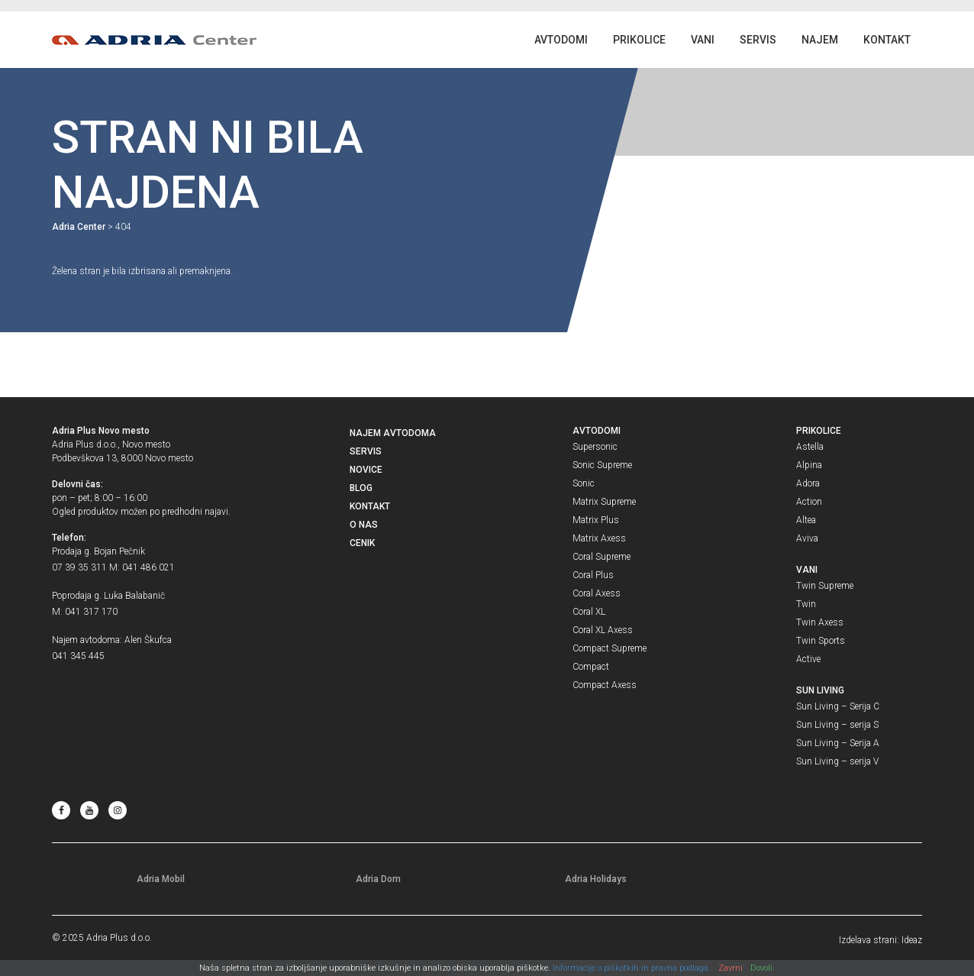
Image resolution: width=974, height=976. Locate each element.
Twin (806, 604)
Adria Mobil (161, 879)
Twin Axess (819, 622)
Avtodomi (561, 40)
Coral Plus (593, 575)
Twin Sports (820, 640)
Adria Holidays (596, 879)
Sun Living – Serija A (837, 743)
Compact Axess (604, 685)
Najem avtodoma (393, 433)
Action (809, 501)
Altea (806, 520)
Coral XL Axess (602, 630)
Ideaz (911, 940)
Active (808, 659)
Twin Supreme (824, 585)
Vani (702, 40)
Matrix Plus (595, 520)
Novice (366, 469)
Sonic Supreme (602, 465)
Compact (590, 666)
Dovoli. (762, 968)
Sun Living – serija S (837, 724)
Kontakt (887, 40)
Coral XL (588, 611)
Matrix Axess (599, 538)
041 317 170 (91, 611)
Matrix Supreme (604, 501)
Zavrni (730, 968)
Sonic (583, 483)
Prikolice (639, 40)
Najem (819, 40)
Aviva (807, 538)
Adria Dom (378, 879)
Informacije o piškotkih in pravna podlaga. (632, 968)
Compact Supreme (609, 648)
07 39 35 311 (79, 567)
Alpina (809, 465)
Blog (361, 488)
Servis (758, 40)
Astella (810, 446)
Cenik (362, 543)
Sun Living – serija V (837, 761)
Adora (808, 483)
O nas (364, 524)
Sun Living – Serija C (837, 706)
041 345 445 (78, 656)
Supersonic (595, 446)
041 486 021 (148, 567)
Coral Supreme (601, 556)
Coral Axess (596, 593)
